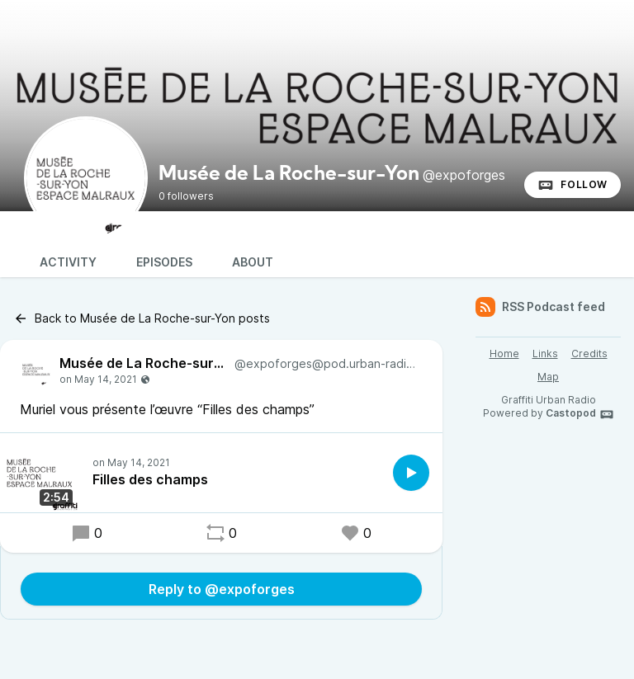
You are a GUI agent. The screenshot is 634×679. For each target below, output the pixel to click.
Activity (68, 262)
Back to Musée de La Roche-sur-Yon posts (141, 318)
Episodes (164, 262)
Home (504, 353)
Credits (589, 353)
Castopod (580, 414)
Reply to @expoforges (222, 589)
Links (545, 353)
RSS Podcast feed (540, 307)
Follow (572, 185)
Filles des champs (150, 479)
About (252, 262)
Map (548, 376)
